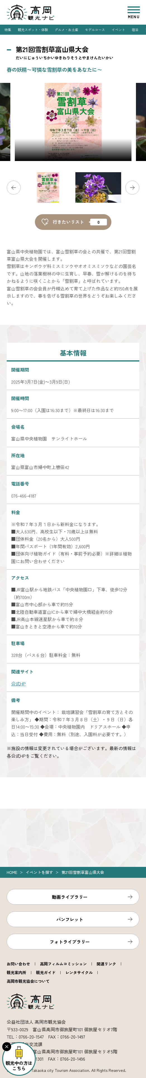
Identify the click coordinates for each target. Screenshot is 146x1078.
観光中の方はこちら (19, 1066)
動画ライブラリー (70, 896)
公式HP (18, 683)
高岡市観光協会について (28, 981)
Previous (14, 188)
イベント (118, 29)
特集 (7, 29)
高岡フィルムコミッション (63, 964)
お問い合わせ (18, 964)
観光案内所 (16, 972)
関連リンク (106, 964)
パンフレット (69, 919)
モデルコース (95, 29)
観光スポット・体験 (33, 29)
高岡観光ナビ (30, 12)
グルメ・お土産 (66, 29)
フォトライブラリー (70, 941)
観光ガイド (46, 972)
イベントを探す (39, 872)
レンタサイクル (79, 972)
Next (132, 188)
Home (12, 872)
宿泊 (135, 29)
